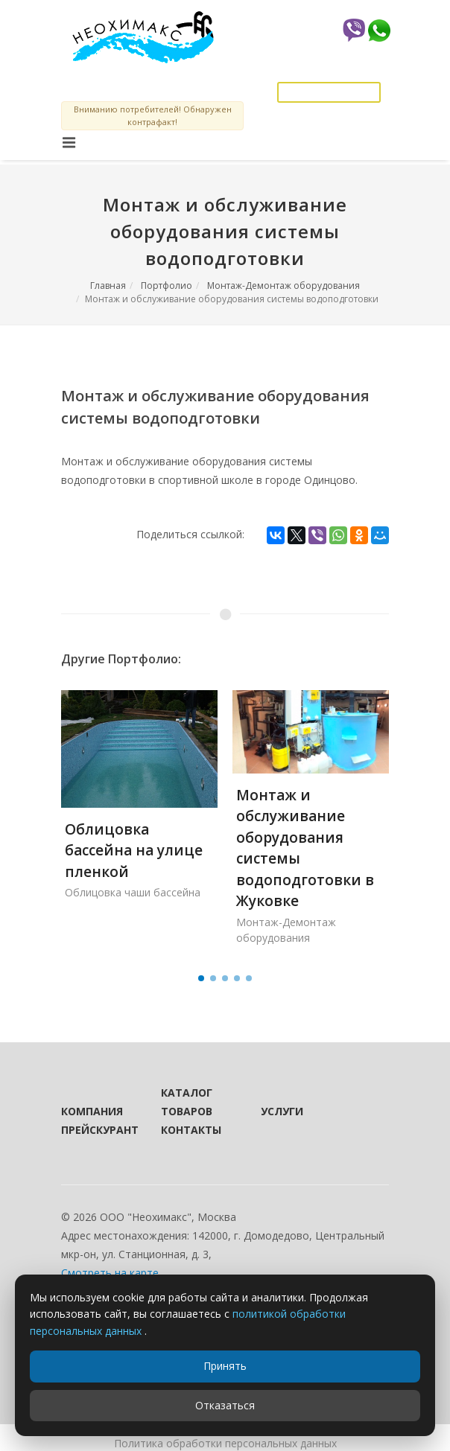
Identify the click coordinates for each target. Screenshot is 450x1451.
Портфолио (166, 285)
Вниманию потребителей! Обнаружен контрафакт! (153, 115)
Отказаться (225, 1405)
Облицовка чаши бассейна (132, 892)
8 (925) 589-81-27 (344, 52)
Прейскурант (91, 1130)
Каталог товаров (186, 1101)
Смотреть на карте (110, 1273)
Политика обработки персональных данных (225, 1443)
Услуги (282, 1111)
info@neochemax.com (329, 68)
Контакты (191, 1130)
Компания (91, 1111)
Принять (225, 1366)
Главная (108, 285)
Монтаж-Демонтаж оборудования (283, 285)
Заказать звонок (329, 92)
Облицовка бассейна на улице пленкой (134, 850)
